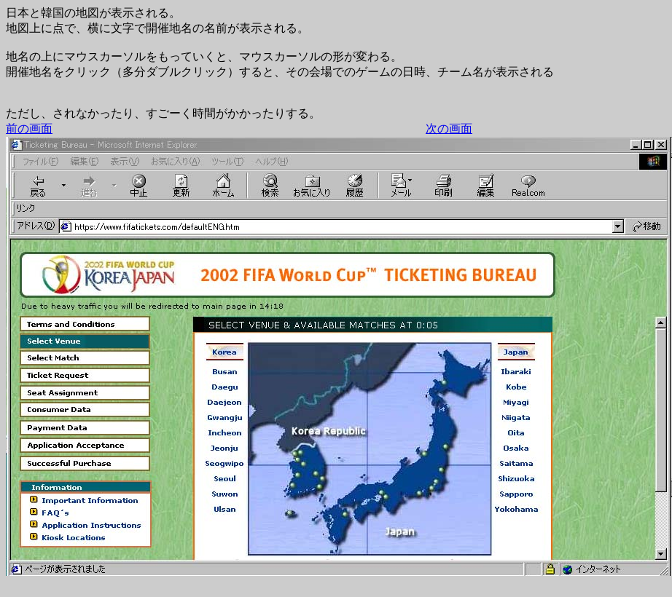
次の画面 (449, 128)
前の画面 (29, 128)
